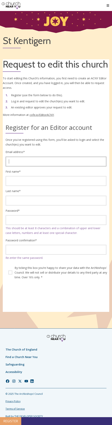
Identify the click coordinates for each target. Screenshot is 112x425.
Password (13, 210)
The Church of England (21, 349)
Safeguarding (15, 364)
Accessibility (14, 372)
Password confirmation (21, 240)
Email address (15, 152)
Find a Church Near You (22, 357)
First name (13, 171)
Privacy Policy (13, 401)
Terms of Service (15, 408)
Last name (13, 191)
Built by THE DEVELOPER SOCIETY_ (25, 416)
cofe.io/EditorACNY (42, 115)
